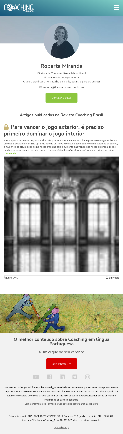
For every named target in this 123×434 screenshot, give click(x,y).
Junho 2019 (11, 277)
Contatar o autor (61, 97)
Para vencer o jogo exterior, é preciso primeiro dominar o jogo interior (54, 130)
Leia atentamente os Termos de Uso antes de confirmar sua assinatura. (61, 403)
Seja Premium (61, 364)
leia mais (11, 153)
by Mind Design (61, 427)
